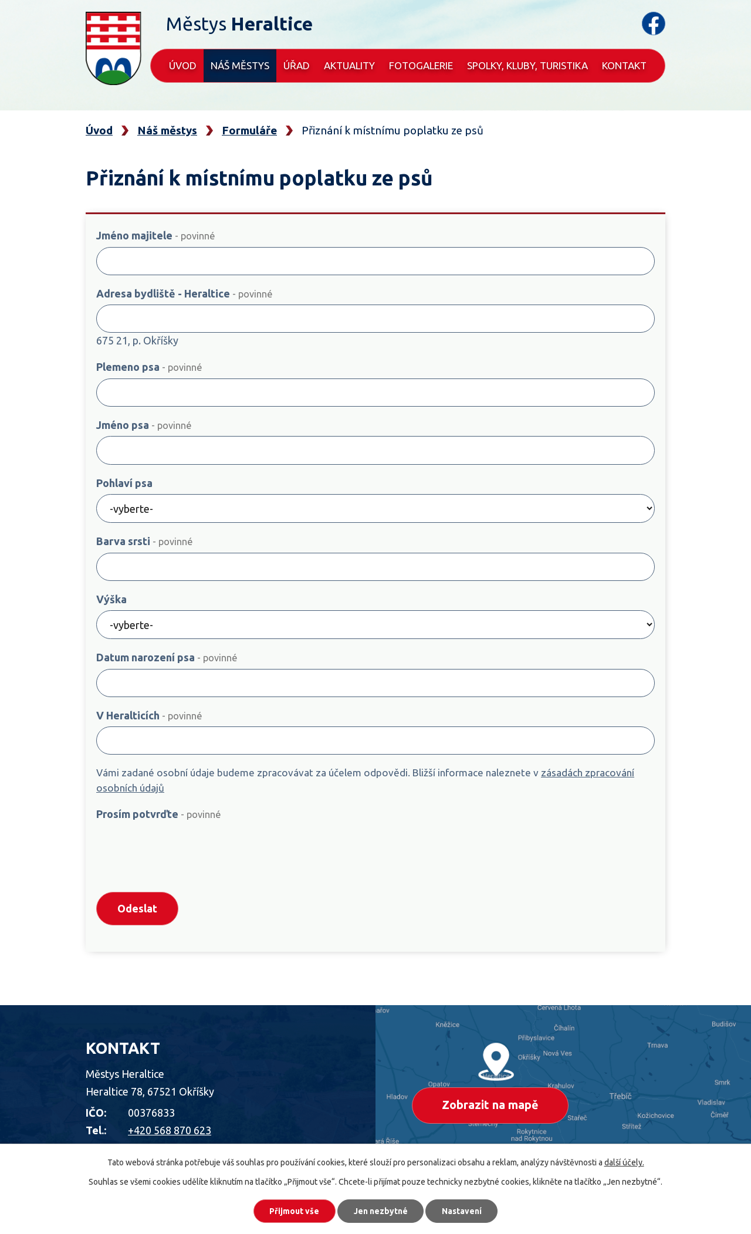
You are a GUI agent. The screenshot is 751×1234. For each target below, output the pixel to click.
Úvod (183, 65)
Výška (111, 599)
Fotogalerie (421, 65)
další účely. (624, 1162)
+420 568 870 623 (169, 1132)
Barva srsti (144, 541)
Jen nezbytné (381, 1210)
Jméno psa (143, 425)
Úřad (296, 65)
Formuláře (249, 130)
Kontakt (624, 65)
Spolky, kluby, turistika (527, 65)
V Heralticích (149, 715)
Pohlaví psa (124, 483)
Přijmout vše (293, 1210)
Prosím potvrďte (158, 814)
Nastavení (463, 1210)
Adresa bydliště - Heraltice (184, 293)
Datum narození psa (166, 657)
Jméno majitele (155, 235)
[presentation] (185, 855)
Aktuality (349, 65)
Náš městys (240, 65)
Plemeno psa (149, 367)
